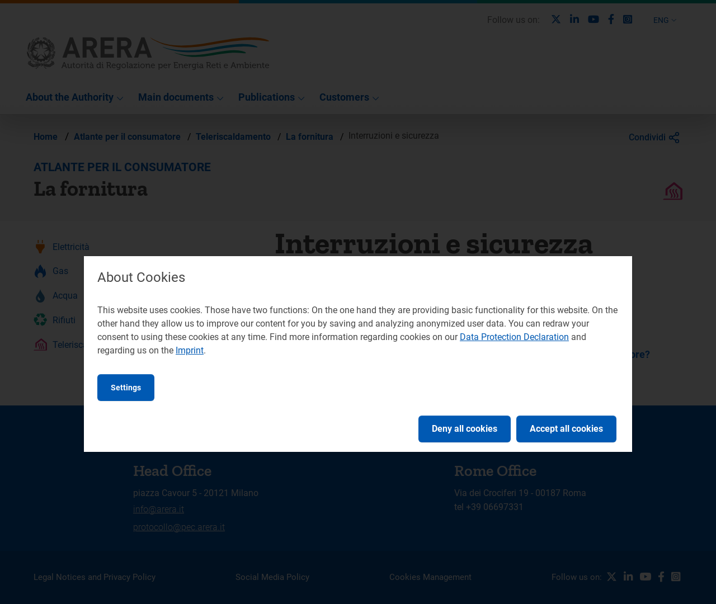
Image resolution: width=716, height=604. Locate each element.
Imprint (190, 350)
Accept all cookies (566, 428)
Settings (126, 387)
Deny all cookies (464, 428)
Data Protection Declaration (514, 337)
